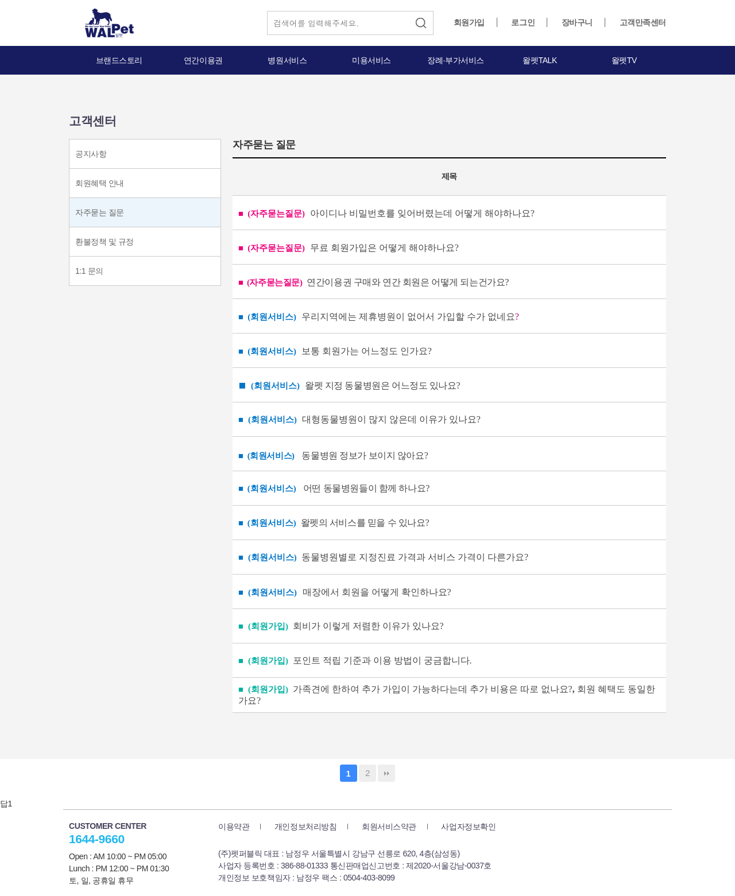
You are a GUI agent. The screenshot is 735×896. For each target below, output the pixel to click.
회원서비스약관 (389, 826)
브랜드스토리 (119, 60)
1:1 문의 (89, 271)
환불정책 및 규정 (104, 241)
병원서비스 (287, 60)
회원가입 (469, 22)
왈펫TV (624, 60)
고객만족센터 (643, 22)
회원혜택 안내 (99, 183)
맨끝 (386, 773)
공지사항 (90, 153)
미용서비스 (371, 60)
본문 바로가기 (0, 0)
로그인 (523, 22)
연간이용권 (203, 60)
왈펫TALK (539, 60)
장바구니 (577, 22)
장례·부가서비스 (455, 60)
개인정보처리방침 (305, 826)
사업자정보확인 (468, 826)
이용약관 (233, 826)
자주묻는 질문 (99, 212)
